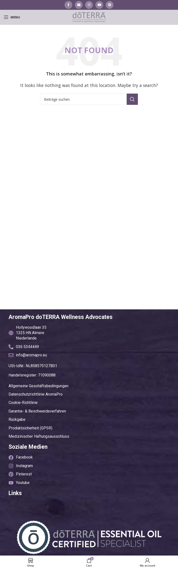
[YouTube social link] (99, 5)
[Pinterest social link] (109, 5)
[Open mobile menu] (11, 17)
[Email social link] (79, 5)
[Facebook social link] (68, 5)
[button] (89, 501)
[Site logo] (89, 16)
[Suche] (89, 99)
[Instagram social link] (89, 5)
